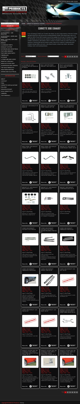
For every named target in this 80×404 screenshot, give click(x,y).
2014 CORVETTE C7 (7, 91)
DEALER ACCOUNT (6, 89)
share (23, 36)
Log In (60, 17)
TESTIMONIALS (5, 95)
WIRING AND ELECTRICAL (8, 71)
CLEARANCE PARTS (7, 45)
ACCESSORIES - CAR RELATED (7, 33)
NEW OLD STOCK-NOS (7, 63)
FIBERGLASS (5, 55)
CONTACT (4, 81)
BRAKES (3, 43)
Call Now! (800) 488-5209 (68, 1)
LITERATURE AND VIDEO (8, 59)
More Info (25, 100)
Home (23, 23)
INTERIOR (4, 57)
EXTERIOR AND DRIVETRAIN (9, 49)
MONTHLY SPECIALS (7, 61)
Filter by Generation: (42, 56)
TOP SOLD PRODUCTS (7, 67)
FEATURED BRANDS (7, 51)
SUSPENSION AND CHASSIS (9, 65)
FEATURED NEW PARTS (8, 53)
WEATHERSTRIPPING (7, 69)
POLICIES (4, 87)
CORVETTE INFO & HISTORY (9, 85)
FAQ (2, 83)
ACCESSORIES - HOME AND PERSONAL (9, 36)
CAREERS (4, 93)
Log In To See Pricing (27, 89)
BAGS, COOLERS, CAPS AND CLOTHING (9, 40)
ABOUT (3, 79)
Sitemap (22, 402)
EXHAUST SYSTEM (6, 47)
